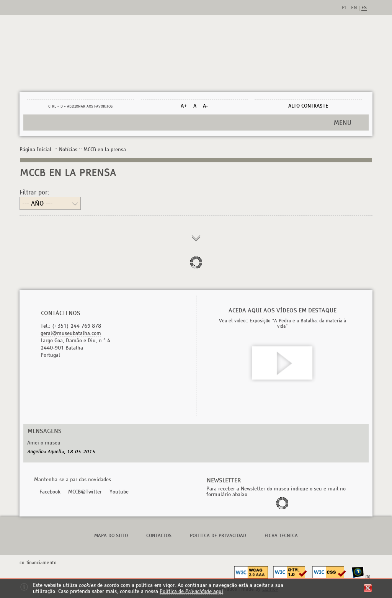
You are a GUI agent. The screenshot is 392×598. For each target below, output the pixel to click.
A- (205, 106)
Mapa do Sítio (111, 535)
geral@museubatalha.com (71, 333)
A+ (184, 106)
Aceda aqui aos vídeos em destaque (282, 310)
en (354, 8)
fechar (367, 588)
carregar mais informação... (196, 239)
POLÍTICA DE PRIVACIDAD (218, 535)
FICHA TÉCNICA (281, 535)
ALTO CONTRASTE (308, 106)
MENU (342, 122)
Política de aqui (191, 591)
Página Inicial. (36, 149)
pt (344, 8)
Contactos (159, 535)
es (364, 8)
